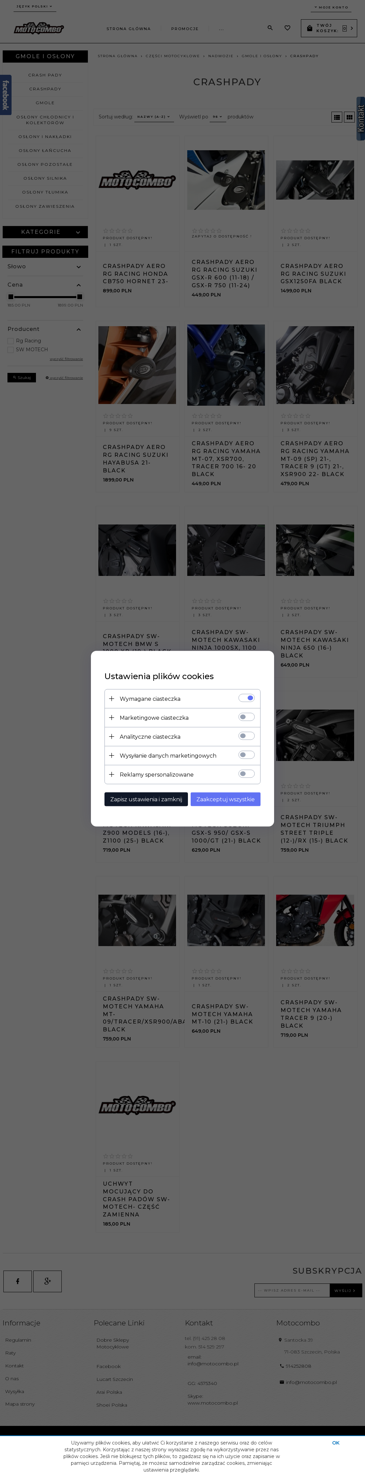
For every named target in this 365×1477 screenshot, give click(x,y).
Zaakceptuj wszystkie (225, 799)
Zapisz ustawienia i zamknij (146, 799)
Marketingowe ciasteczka (154, 717)
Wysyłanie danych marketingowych (168, 755)
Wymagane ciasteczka (150, 698)
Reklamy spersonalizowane (157, 774)
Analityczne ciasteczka (150, 736)
